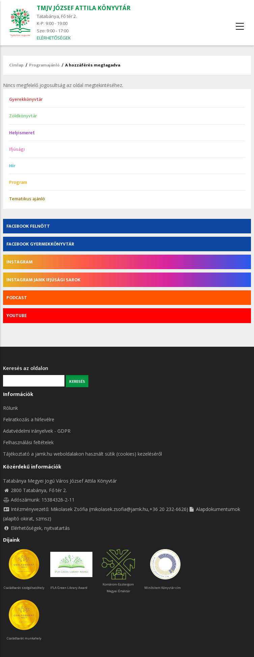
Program (18, 182)
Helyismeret (22, 133)
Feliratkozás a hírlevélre (28, 419)
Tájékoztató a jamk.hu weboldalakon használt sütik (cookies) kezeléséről (82, 454)
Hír (12, 166)
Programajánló (44, 65)
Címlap (16, 65)
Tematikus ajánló (27, 199)
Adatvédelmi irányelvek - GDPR (36, 431)
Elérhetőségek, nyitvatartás (36, 528)
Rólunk (10, 408)
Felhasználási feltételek (28, 442)
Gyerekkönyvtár (26, 99)
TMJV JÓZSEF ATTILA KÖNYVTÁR (84, 8)
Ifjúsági (17, 149)
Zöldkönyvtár (23, 116)
